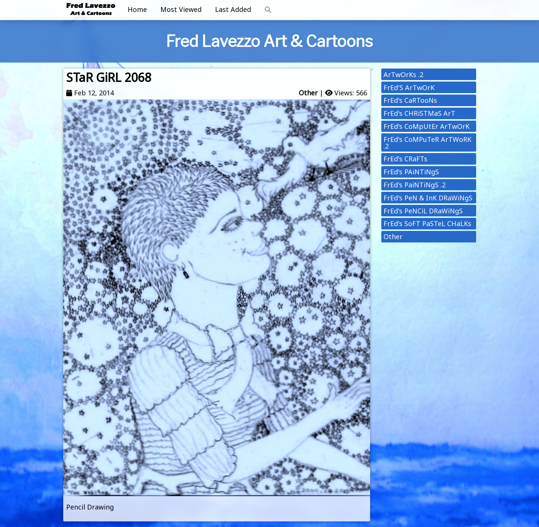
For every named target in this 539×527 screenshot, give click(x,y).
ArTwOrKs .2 (403, 74)
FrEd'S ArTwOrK (409, 87)
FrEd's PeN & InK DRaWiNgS (428, 197)
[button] (268, 10)
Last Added (233, 9)
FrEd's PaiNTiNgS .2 (415, 184)
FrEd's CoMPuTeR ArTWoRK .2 (427, 142)
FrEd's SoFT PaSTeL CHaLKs (427, 223)
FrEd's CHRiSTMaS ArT (419, 113)
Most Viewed (181, 9)
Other (308, 92)
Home (137, 9)
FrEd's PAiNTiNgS (411, 171)
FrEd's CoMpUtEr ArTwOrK (426, 126)
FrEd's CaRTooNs (410, 100)
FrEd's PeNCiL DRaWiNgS (423, 210)
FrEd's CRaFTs (405, 158)
